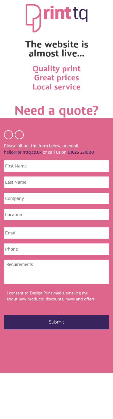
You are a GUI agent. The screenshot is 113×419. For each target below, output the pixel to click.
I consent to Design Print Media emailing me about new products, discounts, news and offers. (51, 296)
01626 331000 (81, 152)
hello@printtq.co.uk (23, 152)
